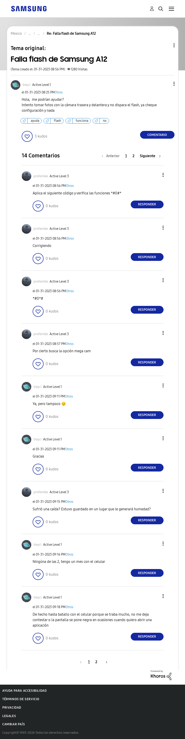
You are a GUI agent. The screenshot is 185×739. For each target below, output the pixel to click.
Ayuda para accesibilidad (24, 691)
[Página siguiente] (150, 156)
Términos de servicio (20, 699)
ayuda (35, 121)
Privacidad (11, 708)
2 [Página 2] (133, 156)
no (105, 121)
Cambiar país (13, 724)
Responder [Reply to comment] (147, 204)
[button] (166, 83)
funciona (82, 121)
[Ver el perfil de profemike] (41, 176)
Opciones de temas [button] (166, 45)
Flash (57, 121)
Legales (9, 716)
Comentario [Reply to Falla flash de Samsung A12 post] (157, 135)
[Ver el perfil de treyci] (27, 85)
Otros (59, 92)
